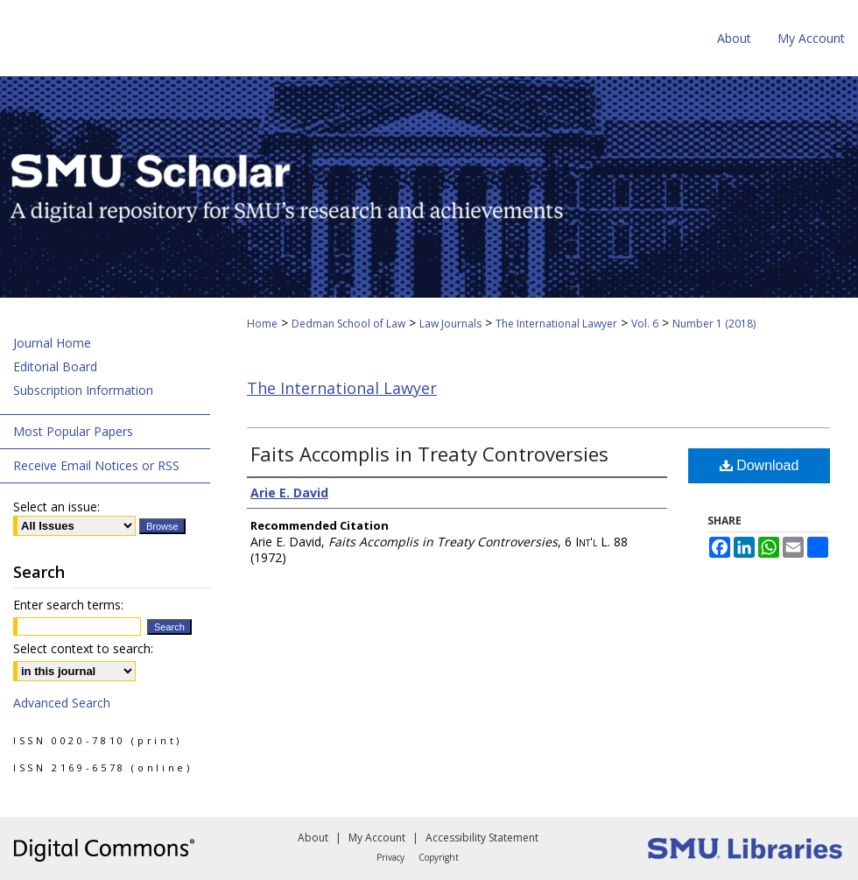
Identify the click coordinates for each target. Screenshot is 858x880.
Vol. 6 (644, 323)
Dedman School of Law (348, 323)
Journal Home (52, 342)
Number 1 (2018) (714, 323)
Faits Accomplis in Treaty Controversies (429, 453)
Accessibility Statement (481, 837)
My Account (376, 837)
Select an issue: (56, 506)
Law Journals (450, 323)
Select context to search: (83, 648)
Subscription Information (83, 390)
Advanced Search (61, 702)
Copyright (438, 857)
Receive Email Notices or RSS (96, 465)
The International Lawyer (556, 323)
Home (262, 323)
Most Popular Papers (73, 431)
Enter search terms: (68, 604)
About (313, 837)
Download (759, 465)
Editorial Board (55, 366)
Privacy (390, 857)
